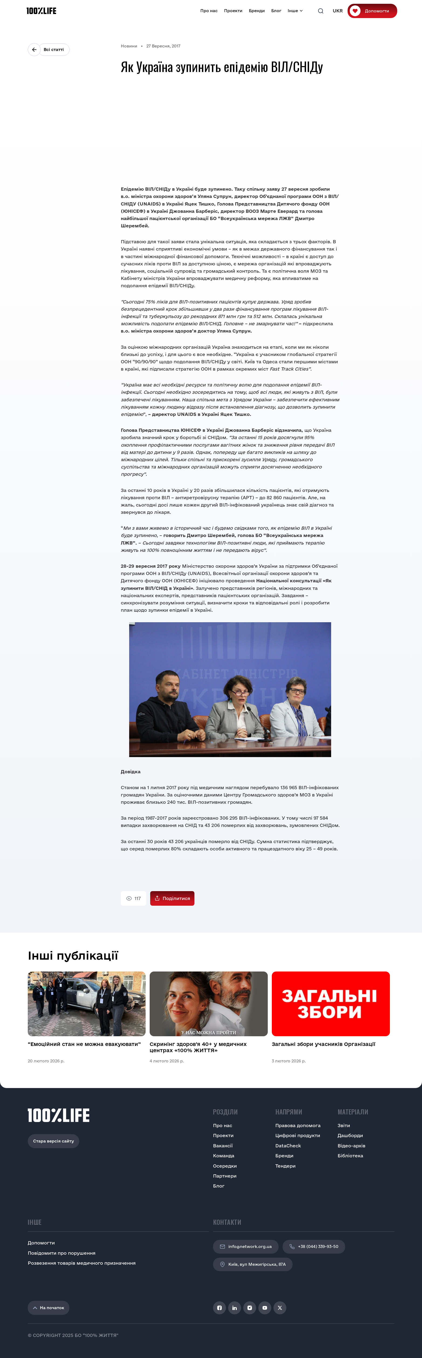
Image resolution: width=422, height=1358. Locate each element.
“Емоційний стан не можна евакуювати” (84, 1044)
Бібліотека (350, 1155)
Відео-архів (351, 1145)
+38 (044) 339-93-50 (313, 1246)
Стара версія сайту (53, 1141)
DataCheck (288, 1145)
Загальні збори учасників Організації (323, 1044)
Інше (293, 10)
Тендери (285, 1165)
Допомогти (377, 11)
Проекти (233, 10)
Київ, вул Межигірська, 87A (253, 1264)
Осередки (225, 1165)
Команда (223, 1155)
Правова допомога (298, 1125)
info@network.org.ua (246, 1246)
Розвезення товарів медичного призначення (82, 1262)
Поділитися (176, 898)
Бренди (257, 10)
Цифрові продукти (297, 1135)
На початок (48, 1307)
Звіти (344, 1125)
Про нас (209, 10)
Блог (276, 10)
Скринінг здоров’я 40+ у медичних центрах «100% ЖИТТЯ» (198, 1047)
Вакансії (223, 1145)
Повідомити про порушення (61, 1253)
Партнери (224, 1175)
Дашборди (350, 1135)
